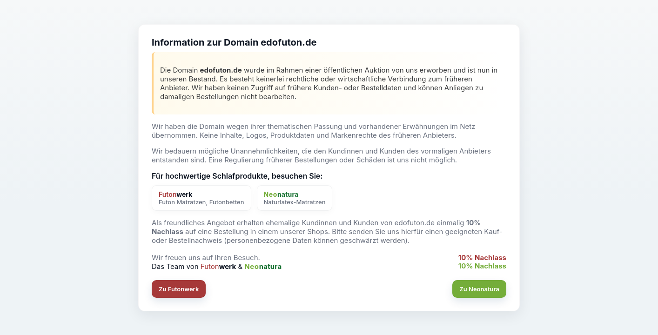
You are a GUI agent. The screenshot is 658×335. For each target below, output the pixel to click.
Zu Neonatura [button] (479, 289)
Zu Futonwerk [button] (179, 289)
